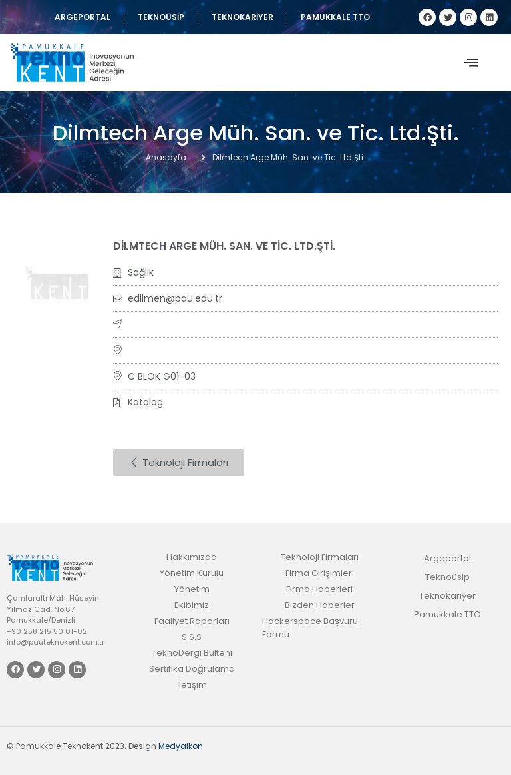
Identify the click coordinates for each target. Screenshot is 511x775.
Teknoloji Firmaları (320, 557)
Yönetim (192, 589)
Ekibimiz (191, 605)
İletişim (192, 684)
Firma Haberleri (319, 589)
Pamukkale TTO (335, 17)
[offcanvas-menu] (471, 63)
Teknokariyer (242, 17)
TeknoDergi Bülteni (192, 652)
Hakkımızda (191, 557)
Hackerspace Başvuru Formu (310, 628)
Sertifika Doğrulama (192, 668)
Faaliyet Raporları (192, 621)
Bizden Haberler (320, 605)
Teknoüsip (161, 17)
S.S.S (192, 637)
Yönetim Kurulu (192, 573)
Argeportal (82, 17)
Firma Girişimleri (319, 573)
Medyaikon (180, 746)
